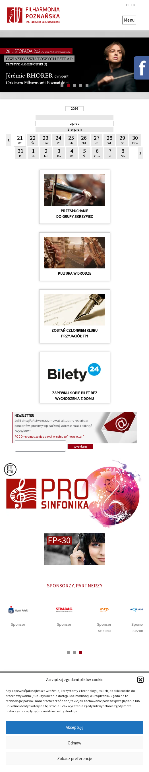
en (133, 5)
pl (128, 5)
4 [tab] (80, 85)
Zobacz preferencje (74, 758)
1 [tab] (62, 85)
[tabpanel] (72, 617)
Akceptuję (74, 727)
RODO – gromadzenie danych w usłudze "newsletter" (49, 437)
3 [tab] (74, 85)
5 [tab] (87, 85)
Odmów (74, 743)
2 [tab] (68, 85)
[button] (140, 680)
